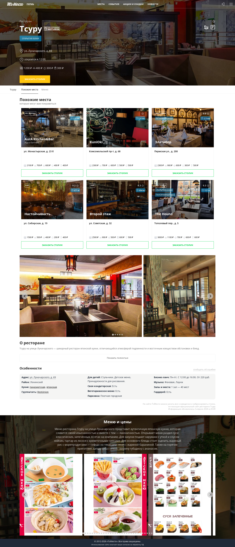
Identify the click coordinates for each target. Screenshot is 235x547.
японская (52, 387)
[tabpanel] (81, 296)
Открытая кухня (30, 38)
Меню (44, 89)
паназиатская (37, 387)
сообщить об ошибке (204, 369)
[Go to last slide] (25, 296)
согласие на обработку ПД (133, 544)
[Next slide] (210, 296)
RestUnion (43, 391)
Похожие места (29, 89)
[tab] (113, 334)
